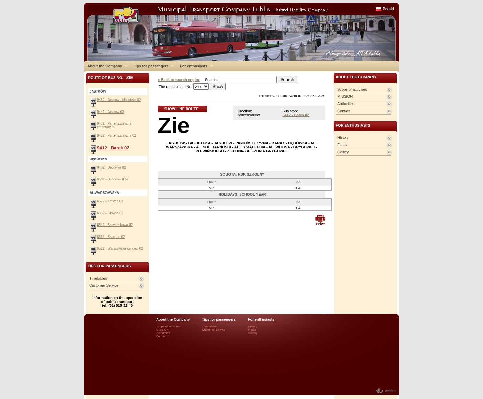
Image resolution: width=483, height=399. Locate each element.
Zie (174, 125)
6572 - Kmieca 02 (110, 201)
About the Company (106, 66)
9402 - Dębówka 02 (111, 167)
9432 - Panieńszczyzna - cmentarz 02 (115, 125)
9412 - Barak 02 (296, 115)
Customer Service (103, 285)
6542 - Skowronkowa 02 (115, 225)
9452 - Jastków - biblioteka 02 (119, 100)
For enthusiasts (195, 66)
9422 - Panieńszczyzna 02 (116, 135)
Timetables (98, 278)
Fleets (342, 145)
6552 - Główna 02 (110, 213)
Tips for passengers (152, 66)
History (343, 137)
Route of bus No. (110, 77)
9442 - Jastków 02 (110, 112)
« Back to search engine (179, 80)
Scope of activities (352, 89)
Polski (388, 9)
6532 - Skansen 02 (111, 237)
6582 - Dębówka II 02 (113, 179)
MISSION (345, 96)
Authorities (346, 104)
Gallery (343, 152)
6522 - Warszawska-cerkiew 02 (120, 248)
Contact (343, 111)
